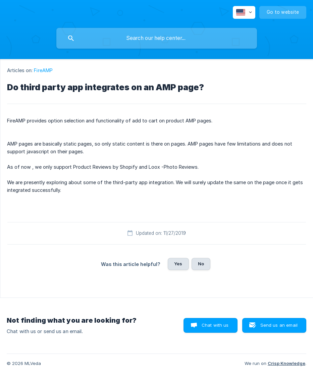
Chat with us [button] (215, 325)
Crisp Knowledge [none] (286, 363)
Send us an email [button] (279, 325)
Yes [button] (178, 263)
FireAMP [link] (43, 70)
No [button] (201, 263)
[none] (244, 12)
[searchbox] (156, 38)
